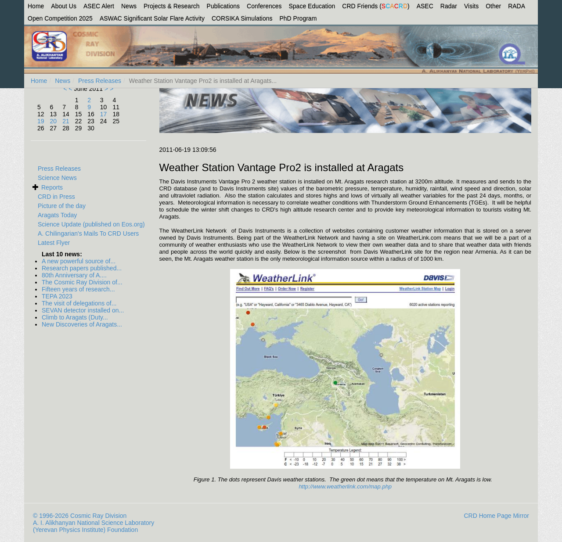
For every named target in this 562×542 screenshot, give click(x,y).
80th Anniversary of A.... (74, 275)
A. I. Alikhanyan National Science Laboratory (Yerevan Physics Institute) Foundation (93, 526)
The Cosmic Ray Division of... (82, 282)
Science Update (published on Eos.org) (91, 224)
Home (36, 6)
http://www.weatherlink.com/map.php (345, 486)
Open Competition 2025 (60, 18)
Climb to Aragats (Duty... (75, 317)
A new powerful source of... (78, 261)
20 (53, 121)
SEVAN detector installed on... (83, 310)
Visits (471, 6)
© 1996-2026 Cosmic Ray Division (79, 515)
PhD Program (298, 18)
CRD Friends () (375, 6)
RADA (516, 6)
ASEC (425, 6)
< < (68, 88)
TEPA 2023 (57, 296)
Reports (52, 187)
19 (40, 121)
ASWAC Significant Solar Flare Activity (152, 18)
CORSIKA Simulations (242, 18)
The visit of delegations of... (79, 303)
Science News (57, 177)
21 (65, 121)
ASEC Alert (98, 6)
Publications (223, 6)
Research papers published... (82, 268)
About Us (63, 6)
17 (103, 114)
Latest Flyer (54, 242)
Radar (448, 6)
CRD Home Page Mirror (496, 515)
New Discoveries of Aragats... (82, 324)
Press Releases (99, 80)
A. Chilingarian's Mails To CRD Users (88, 233)
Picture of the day (62, 205)
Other (493, 6)
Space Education (312, 6)
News (129, 6)
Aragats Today (57, 215)
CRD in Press (56, 196)
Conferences (264, 6)
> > (108, 88)
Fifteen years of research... (78, 289)
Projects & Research (172, 6)
